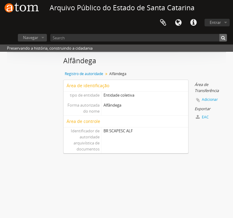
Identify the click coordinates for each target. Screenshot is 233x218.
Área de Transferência (163, 22)
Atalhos (193, 22)
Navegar (30, 37)
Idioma (178, 22)
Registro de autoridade (84, 73)
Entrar (215, 22)
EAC (202, 117)
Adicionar (210, 99)
